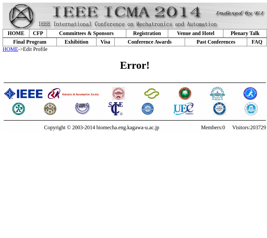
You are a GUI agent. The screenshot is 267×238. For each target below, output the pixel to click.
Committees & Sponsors (86, 33)
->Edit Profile (33, 49)
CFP (38, 33)
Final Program (30, 42)
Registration (147, 33)
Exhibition (76, 42)
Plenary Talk (245, 33)
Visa (105, 42)
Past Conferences (216, 42)
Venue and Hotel (195, 33)
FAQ (256, 42)
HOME (16, 33)
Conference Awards (150, 42)
